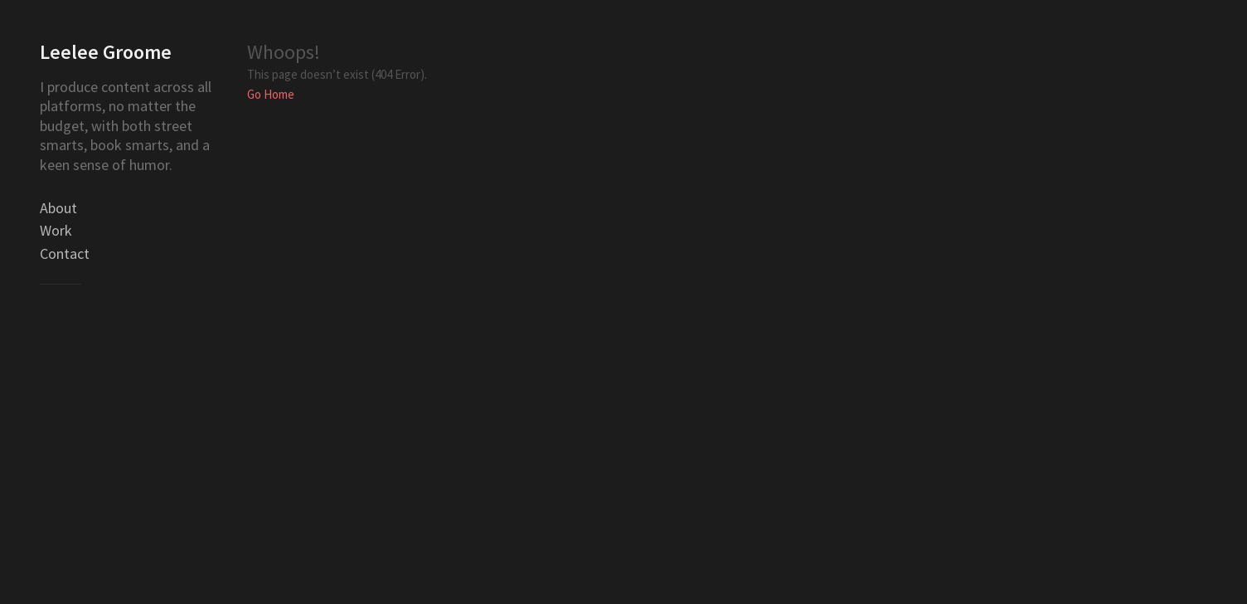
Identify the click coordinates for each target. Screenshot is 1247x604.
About (58, 208)
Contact (65, 253)
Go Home (270, 94)
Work (56, 230)
